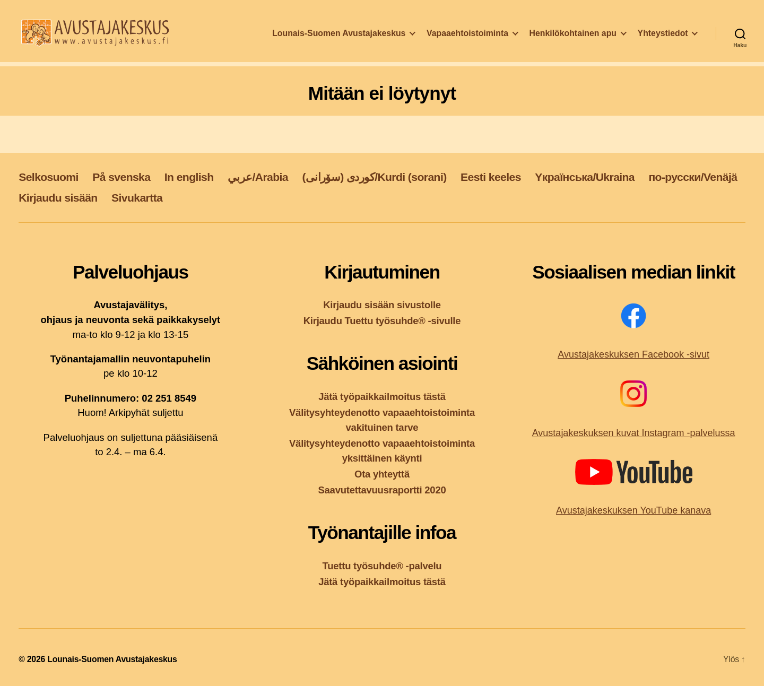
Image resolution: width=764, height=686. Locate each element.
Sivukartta (136, 198)
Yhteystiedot (663, 39)
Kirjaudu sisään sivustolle (382, 304)
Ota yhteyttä (382, 474)
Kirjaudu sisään (58, 198)
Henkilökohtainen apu (573, 39)
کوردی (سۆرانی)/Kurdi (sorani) (374, 177)
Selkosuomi (49, 177)
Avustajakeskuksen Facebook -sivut (633, 354)
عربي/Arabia (258, 177)
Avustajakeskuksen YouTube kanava (633, 510)
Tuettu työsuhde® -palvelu (382, 565)
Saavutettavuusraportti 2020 (382, 490)
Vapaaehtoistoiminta (467, 39)
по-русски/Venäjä (692, 177)
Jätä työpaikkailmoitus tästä (382, 396)
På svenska (121, 177)
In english (189, 177)
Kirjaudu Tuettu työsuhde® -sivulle (382, 320)
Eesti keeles (491, 177)
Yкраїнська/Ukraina (585, 177)
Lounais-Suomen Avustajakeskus (338, 39)
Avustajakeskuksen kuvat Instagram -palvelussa (633, 433)
